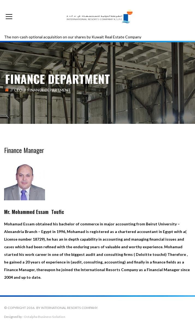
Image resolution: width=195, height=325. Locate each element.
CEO (18, 90)
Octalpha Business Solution (44, 317)
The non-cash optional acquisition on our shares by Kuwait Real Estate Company (72, 37)
